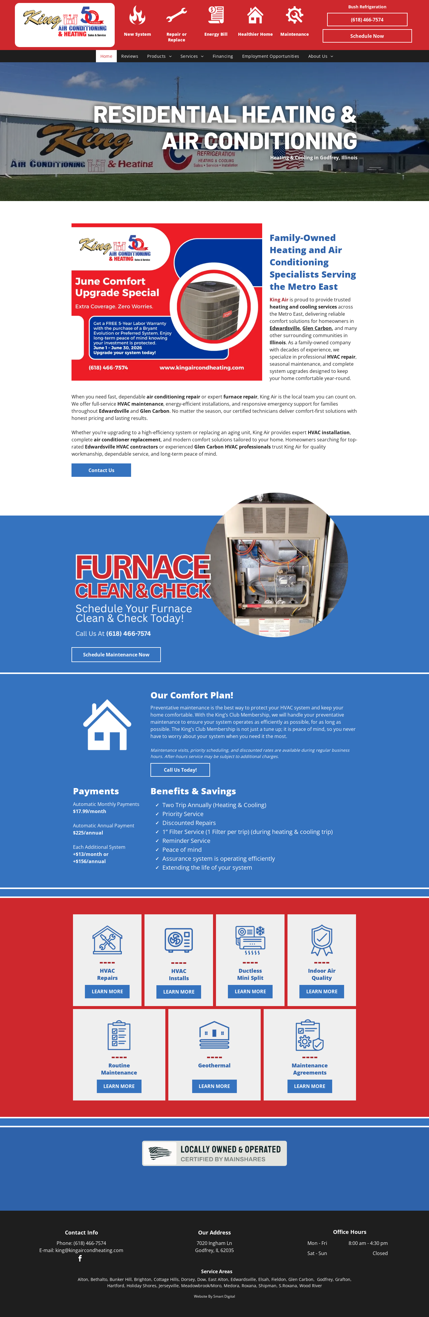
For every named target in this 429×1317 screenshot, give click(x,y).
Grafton (342, 1279)
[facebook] (80, 1259)
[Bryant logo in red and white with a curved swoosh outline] (49, 1189)
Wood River (310, 1285)
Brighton (142, 1279)
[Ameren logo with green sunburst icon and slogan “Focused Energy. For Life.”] (181, 1189)
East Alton (218, 1279)
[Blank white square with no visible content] (379, 1189)
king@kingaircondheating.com (89, 1250)
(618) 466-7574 (90, 1243)
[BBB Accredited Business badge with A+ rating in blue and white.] (115, 1189)
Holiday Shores (141, 1285)
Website (200, 1296)
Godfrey (325, 1279)
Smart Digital (224, 1296)
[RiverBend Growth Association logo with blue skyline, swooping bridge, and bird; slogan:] (313, 1189)
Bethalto (99, 1279)
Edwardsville (243, 1279)
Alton (83, 1279)
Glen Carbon (300, 1279)
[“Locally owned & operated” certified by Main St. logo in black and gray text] (214, 1153)
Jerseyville (169, 1285)
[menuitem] (106, 56)
